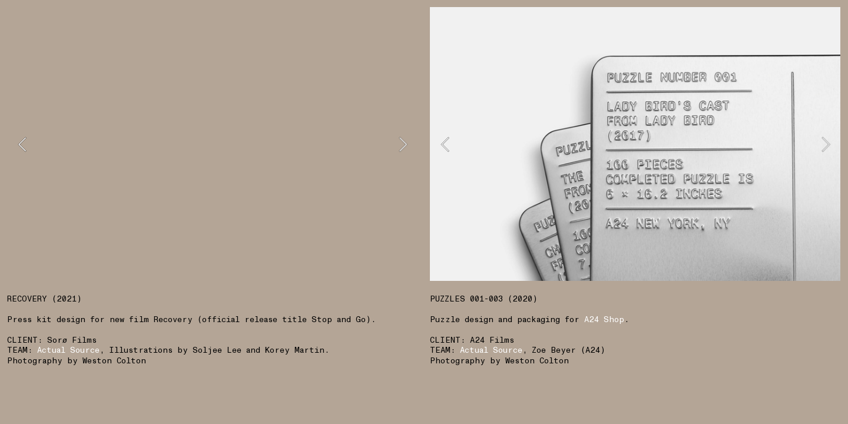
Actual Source (491, 350)
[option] (212, 144)
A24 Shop (604, 319)
